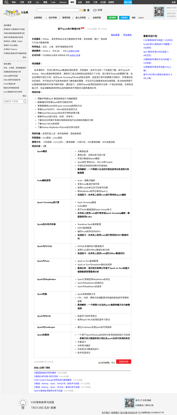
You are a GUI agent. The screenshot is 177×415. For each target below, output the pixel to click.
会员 (174, 2)
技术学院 (53, 18)
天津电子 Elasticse (10, 49)
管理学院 (66, 18)
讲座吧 (111, 2)
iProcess (63, 2)
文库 (29, 2)
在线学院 (97, 18)
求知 (14, 2)
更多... (25, 57)
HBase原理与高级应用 (12, 80)
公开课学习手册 (73, 51)
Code (53, 2)
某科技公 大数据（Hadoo (13, 41)
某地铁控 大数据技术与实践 (14, 29)
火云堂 (103, 2)
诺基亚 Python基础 (11, 45)
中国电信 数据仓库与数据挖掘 (15, 53)
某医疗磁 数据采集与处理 (13, 37)
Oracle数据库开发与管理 (13, 92)
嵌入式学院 (81, 18)
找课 (100, 10)
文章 (22, 2)
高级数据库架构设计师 (12, 72)
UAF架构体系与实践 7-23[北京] (158, 40)
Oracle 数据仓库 (10, 84)
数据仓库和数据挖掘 (11, 88)
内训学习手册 (75, 55)
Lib (37, 2)
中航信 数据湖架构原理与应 (14, 33)
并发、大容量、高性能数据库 (15, 68)
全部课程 (38, 18)
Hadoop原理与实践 (11, 76)
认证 (80, 2)
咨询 (87, 2)
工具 (95, 2)
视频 (45, 2)
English (141, 18)
